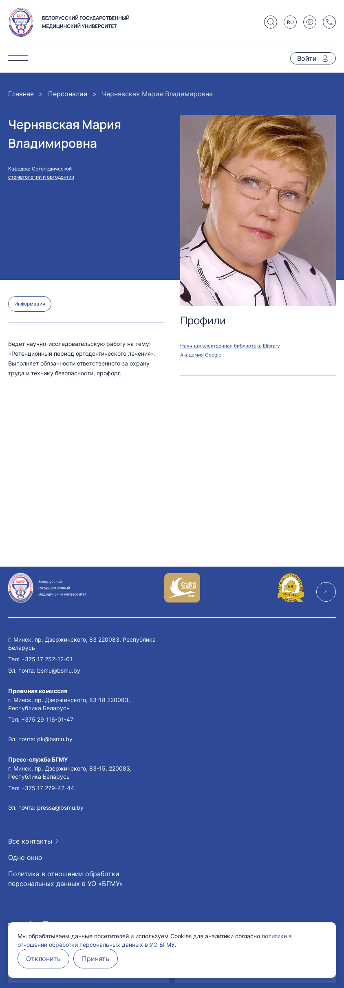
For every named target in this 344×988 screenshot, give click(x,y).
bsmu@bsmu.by (58, 670)
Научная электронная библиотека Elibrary (230, 346)
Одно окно (25, 857)
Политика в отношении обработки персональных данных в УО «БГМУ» (65, 879)
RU (290, 22)
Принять (95, 959)
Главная (21, 94)
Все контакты (30, 841)
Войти (307, 58)
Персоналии (68, 94)
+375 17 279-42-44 (47, 787)
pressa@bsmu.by (60, 807)
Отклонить (43, 959)
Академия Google (200, 355)
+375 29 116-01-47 (47, 719)
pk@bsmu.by (55, 738)
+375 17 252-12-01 (47, 659)
